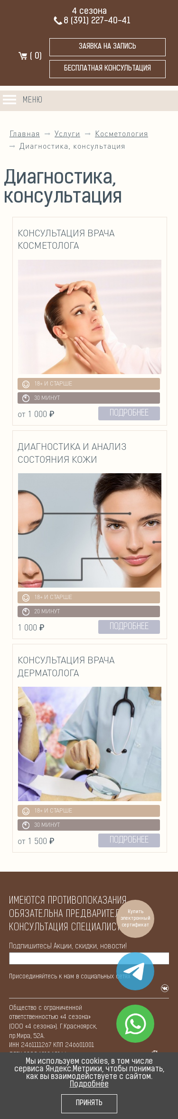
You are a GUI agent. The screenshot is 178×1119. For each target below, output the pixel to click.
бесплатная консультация (107, 68)
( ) (30, 56)
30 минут (41, 398)
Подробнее (89, 1084)
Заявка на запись (107, 47)
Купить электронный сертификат (135, 918)
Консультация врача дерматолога (66, 666)
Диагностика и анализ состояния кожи (72, 452)
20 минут (41, 611)
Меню (33, 100)
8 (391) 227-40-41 (92, 21)
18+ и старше (47, 384)
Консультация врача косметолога (66, 239)
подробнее (129, 413)
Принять (89, 1103)
